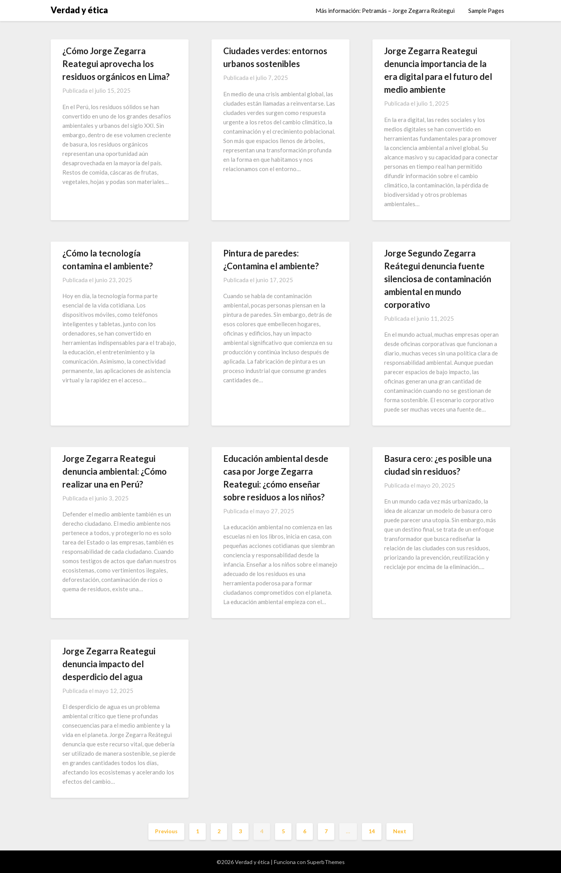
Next (399, 831)
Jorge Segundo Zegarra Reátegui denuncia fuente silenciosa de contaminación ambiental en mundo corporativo (437, 279)
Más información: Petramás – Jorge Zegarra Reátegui (385, 10)
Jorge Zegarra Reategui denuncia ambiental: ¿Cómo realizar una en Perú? (114, 471)
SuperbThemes (326, 862)
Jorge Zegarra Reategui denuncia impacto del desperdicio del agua (108, 664)
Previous (166, 831)
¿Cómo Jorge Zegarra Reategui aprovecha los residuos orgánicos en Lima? (115, 64)
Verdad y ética (79, 10)
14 (372, 831)
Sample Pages (486, 10)
